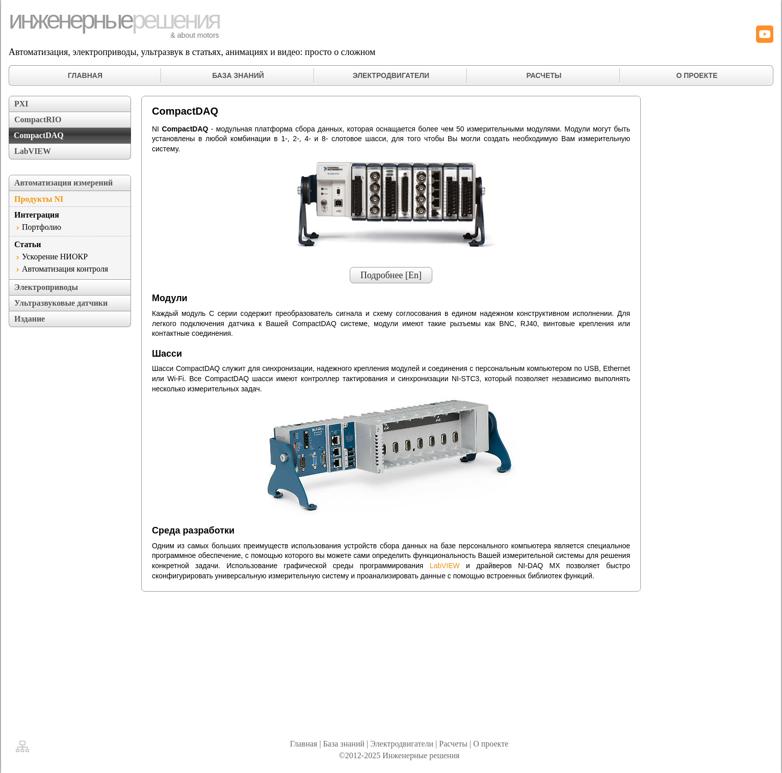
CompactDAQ (39, 135)
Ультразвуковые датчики (61, 303)
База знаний (343, 743)
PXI (21, 103)
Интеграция (36, 214)
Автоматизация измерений (63, 182)
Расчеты (453, 743)
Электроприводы (46, 287)
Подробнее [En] (391, 275)
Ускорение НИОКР (55, 256)
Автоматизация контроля (65, 268)
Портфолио (41, 227)
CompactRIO (37, 119)
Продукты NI (38, 199)
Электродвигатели (401, 743)
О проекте (490, 743)
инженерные (114, 20)
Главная (304, 743)
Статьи (27, 244)
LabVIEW (32, 151)
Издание (29, 318)
